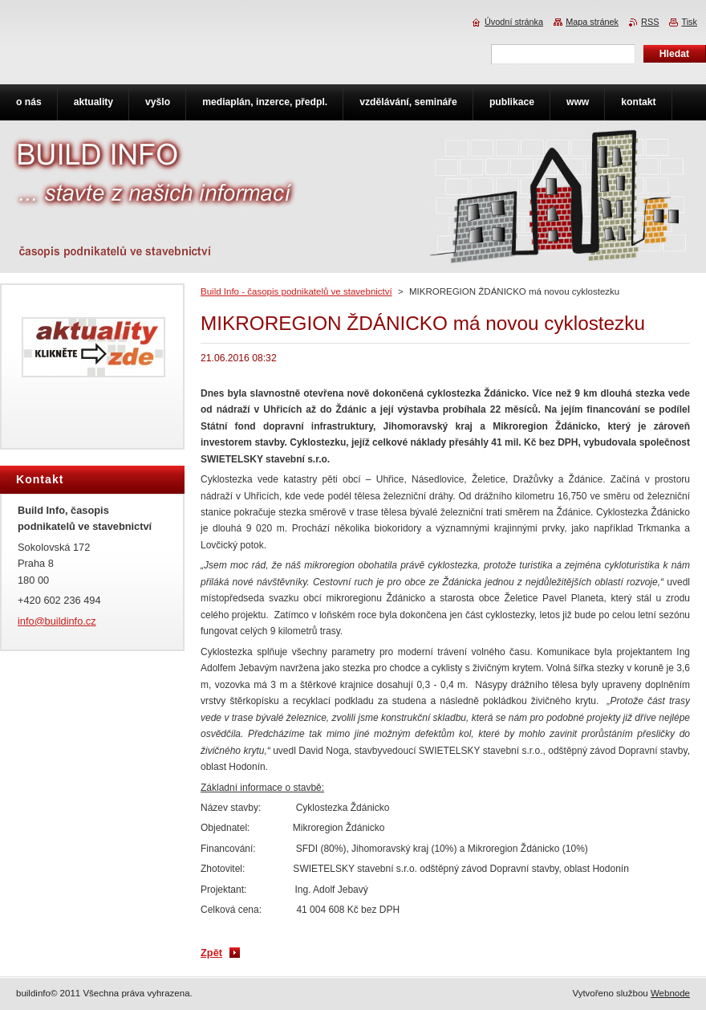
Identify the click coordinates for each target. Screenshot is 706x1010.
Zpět (211, 953)
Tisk (689, 21)
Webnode (670, 993)
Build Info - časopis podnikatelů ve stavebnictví (296, 291)
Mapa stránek (592, 21)
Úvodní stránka (514, 21)
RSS (650, 21)
